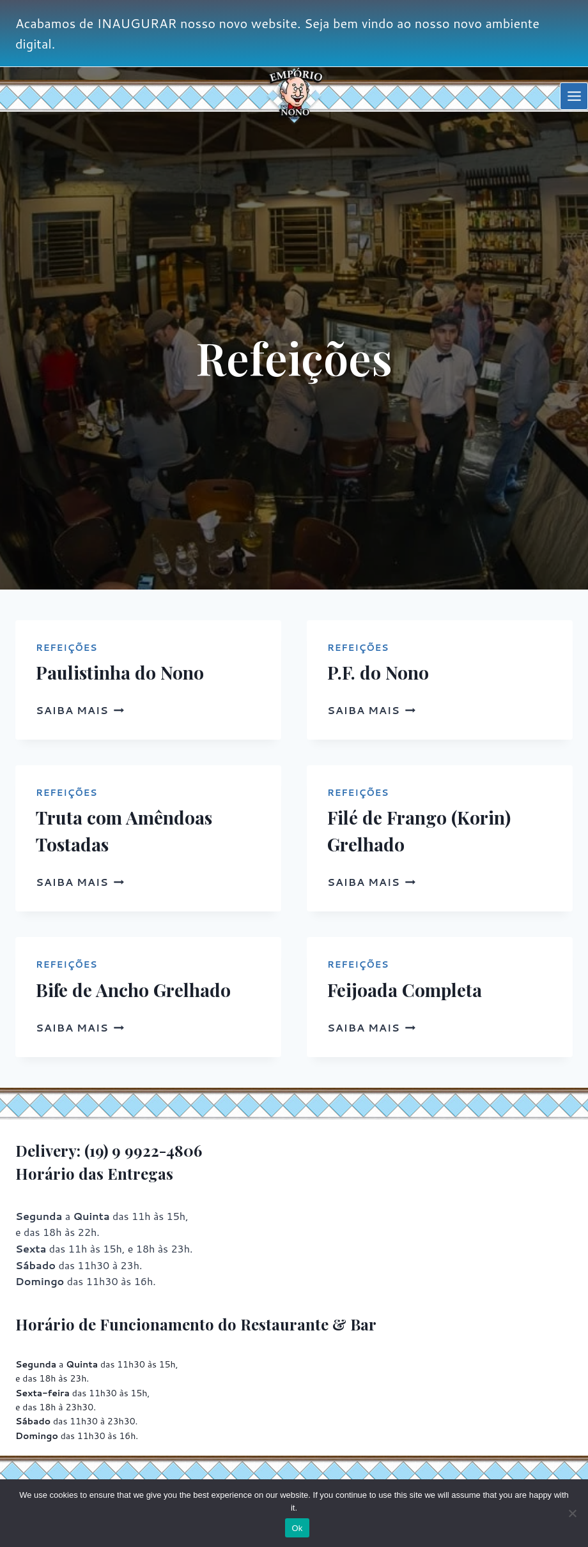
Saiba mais (80, 710)
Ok (296, 1528)
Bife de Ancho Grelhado (133, 990)
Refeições (66, 647)
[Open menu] (574, 96)
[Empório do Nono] (294, 96)
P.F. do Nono (378, 672)
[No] (572, 1513)
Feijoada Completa (404, 990)
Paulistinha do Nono (120, 672)
